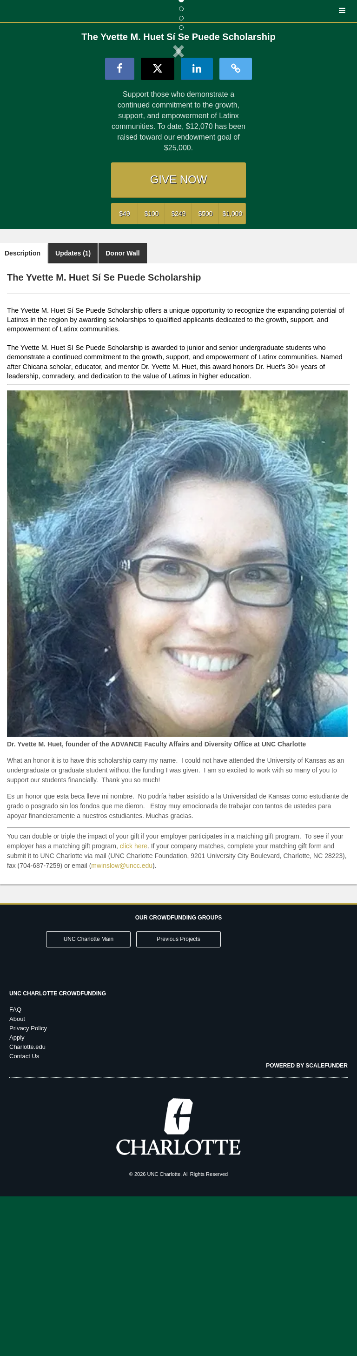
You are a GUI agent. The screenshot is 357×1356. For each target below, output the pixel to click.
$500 (205, 372)
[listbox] (178, 128)
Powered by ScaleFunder (307, 1225)
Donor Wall (122, 412)
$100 (151, 372)
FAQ (15, 1169)
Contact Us (24, 1215)
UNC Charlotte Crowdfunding (57, 1153)
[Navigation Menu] (342, 11)
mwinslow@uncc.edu (121, 1024)
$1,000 (233, 372)
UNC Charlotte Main (88, 1098)
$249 (178, 372)
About (17, 1178)
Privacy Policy (28, 1187)
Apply (17, 1197)
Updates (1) (73, 412)
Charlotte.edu (27, 1206)
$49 (124, 372)
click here (133, 1005)
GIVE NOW (178, 339)
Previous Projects (178, 1098)
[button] (59, 128)
